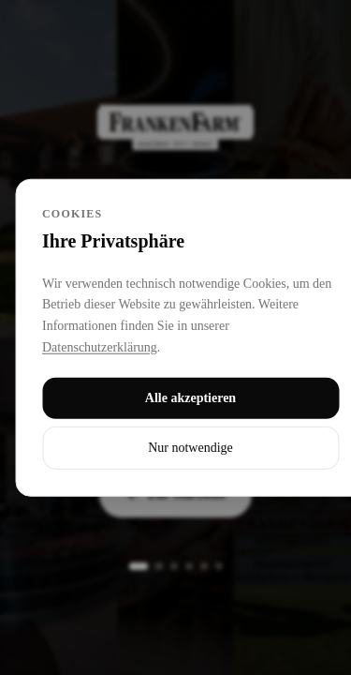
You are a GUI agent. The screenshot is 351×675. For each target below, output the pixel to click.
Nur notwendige (190, 447)
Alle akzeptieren (190, 397)
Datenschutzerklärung (99, 347)
